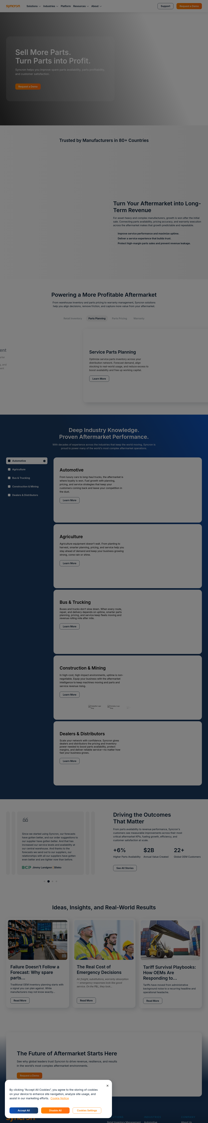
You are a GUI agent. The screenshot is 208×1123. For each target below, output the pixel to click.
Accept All (24, 1110)
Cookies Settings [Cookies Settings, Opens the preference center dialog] (87, 1110)
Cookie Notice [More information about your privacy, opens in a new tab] (59, 1098)
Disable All (55, 1110)
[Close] (107, 1085)
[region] (58, 1099)
